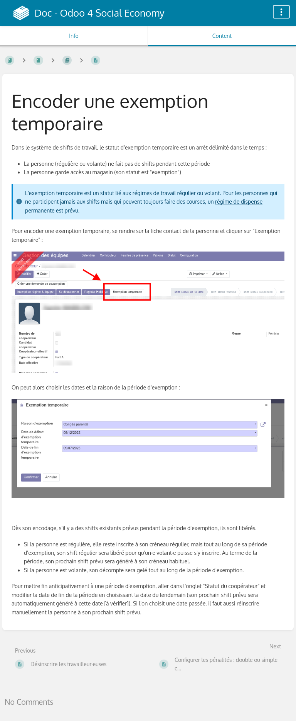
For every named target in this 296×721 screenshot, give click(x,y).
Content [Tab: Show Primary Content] (222, 35)
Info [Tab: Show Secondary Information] (74, 35)
